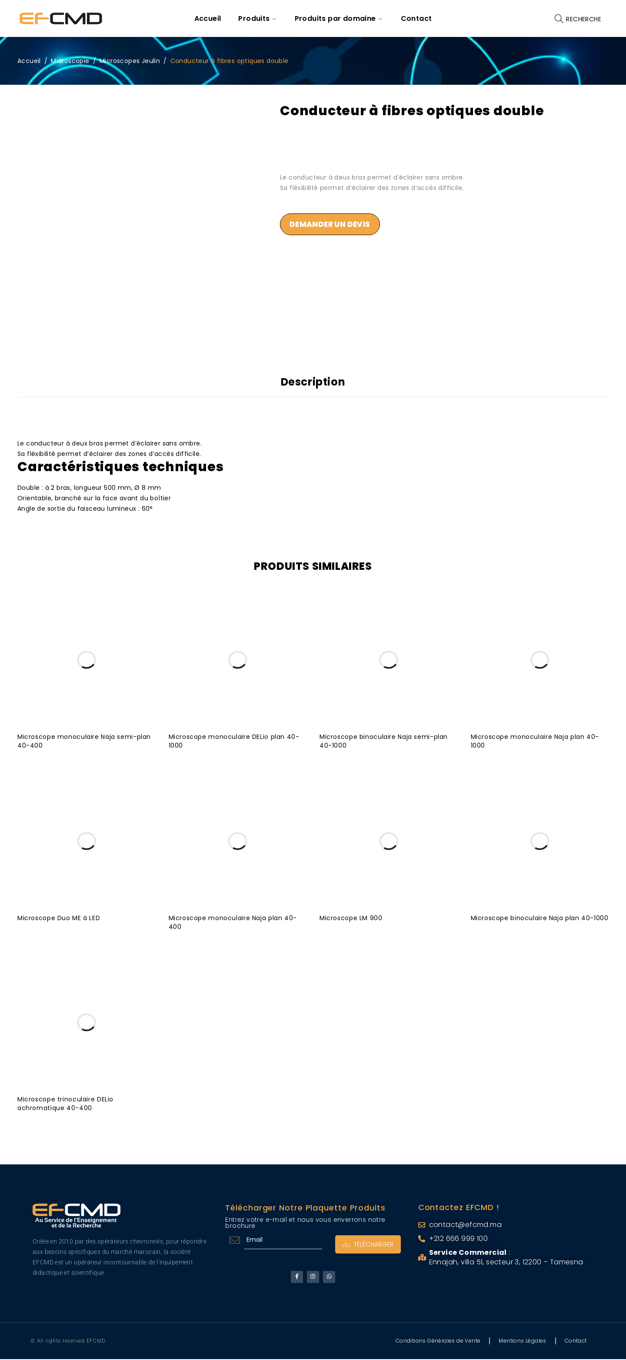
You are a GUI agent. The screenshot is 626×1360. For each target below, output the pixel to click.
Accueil (29, 61)
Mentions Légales (522, 1341)
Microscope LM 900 (351, 916)
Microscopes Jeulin (130, 61)
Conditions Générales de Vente (438, 1341)
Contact (576, 1341)
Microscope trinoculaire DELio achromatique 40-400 (66, 1102)
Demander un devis (332, 225)
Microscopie (70, 61)
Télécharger (366, 1243)
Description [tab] (313, 382)
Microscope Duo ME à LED (59, 916)
